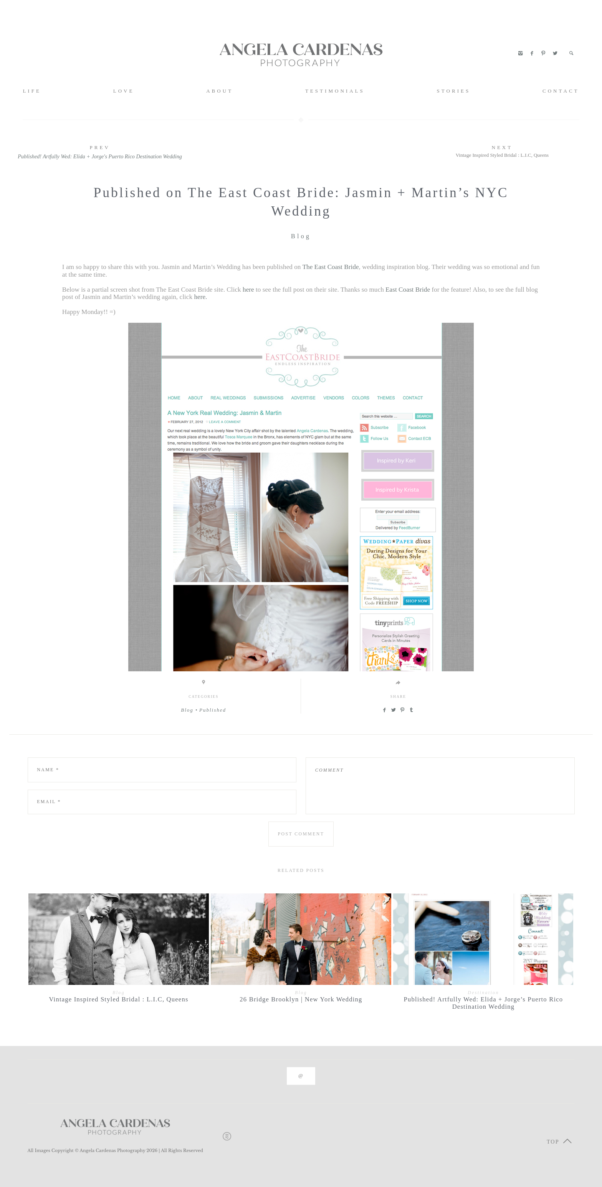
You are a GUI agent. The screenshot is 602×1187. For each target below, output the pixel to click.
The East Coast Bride (330, 267)
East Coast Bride (407, 289)
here (248, 289)
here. (200, 296)
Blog (301, 236)
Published (212, 710)
